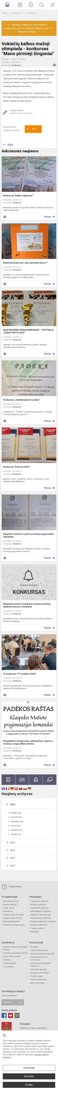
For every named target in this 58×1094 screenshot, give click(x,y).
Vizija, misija (8, 908)
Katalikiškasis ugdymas (41, 911)
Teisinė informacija (39, 979)
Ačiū (31, 129)
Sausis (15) (16, 834)
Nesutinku (29, 1076)
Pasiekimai (8, 911)
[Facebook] (4, 1015)
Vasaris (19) (16, 830)
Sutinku (29, 1085)
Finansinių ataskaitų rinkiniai (15, 953)
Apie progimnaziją (10, 901)
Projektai (7, 960)
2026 (12, 804)
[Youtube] (10, 1015)
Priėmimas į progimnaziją (14, 925)
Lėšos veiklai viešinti (11, 956)
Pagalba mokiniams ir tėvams (43, 921)
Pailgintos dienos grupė (41, 915)
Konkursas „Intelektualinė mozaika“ (21, 400)
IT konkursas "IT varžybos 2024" (19, 674)
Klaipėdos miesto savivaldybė (33, 1028)
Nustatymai (29, 1068)
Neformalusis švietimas (41, 918)
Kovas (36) (16, 826)
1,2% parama (8, 967)
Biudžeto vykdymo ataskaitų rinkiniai (15, 948)
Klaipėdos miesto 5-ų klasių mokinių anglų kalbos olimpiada (28, 535)
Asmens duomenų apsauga (42, 954)
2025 (12, 842)
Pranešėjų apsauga (39, 969)
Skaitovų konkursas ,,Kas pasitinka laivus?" (25, 263)
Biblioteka (35, 932)
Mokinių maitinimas (39, 925)
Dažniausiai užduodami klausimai (41, 964)
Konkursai (30, 13)
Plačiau (47, 216)
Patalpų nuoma (37, 928)
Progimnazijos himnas (12, 918)
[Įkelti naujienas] (20, 5)
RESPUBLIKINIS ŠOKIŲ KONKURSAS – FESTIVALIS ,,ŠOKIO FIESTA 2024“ (28, 331)
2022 (12, 866)
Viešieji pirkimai (9, 963)
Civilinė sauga (37, 976)
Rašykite (8, 1002)
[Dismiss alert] (51, 28)
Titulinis (5, 13)
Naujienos (17, 13)
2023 (12, 858)
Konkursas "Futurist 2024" (16, 467)
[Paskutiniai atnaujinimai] (31, 5)
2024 (12, 850)
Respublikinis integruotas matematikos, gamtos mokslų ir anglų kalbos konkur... (28, 742)
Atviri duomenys (38, 983)
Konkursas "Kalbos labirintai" (18, 195)
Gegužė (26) (16, 817)
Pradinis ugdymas (38, 904)
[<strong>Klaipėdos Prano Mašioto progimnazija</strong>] (7, 4)
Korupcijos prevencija (40, 973)
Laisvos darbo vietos (39, 950)
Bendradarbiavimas (11, 921)
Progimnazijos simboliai (13, 915)
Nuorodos (35, 947)
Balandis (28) (17, 821)
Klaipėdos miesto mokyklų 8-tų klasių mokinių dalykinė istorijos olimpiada (27, 605)
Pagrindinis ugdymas (40, 901)
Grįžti (10, 144)
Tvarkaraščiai (11, 886)
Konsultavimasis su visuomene (39, 958)
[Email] (17, 1015)
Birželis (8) (16, 813)
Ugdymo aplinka (10, 904)
